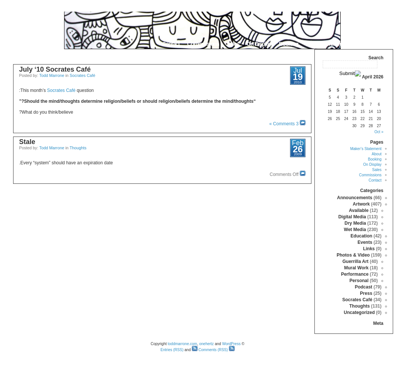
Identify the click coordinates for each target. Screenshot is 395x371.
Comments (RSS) (210, 350)
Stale (27, 142)
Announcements (354, 197)
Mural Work (356, 267)
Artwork (361, 204)
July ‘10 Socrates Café (55, 69)
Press (366, 293)
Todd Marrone (51, 75)
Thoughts (78, 148)
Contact (171, 44)
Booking (288, 44)
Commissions (203, 44)
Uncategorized (359, 312)
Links (369, 248)
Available (358, 210)
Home (384, 44)
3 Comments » (284, 123)
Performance (354, 274)
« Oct (378, 132)
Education (361, 236)
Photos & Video (353, 255)
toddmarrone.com (182, 344)
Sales (232, 44)
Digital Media (352, 216)
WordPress (231, 344)
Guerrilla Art (356, 261)
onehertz (206, 344)
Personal (359, 280)
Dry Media (355, 223)
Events (365, 242)
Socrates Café (82, 75)
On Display (259, 44)
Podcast (364, 287)
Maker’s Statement (348, 44)
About (313, 44)
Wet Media (355, 229)
